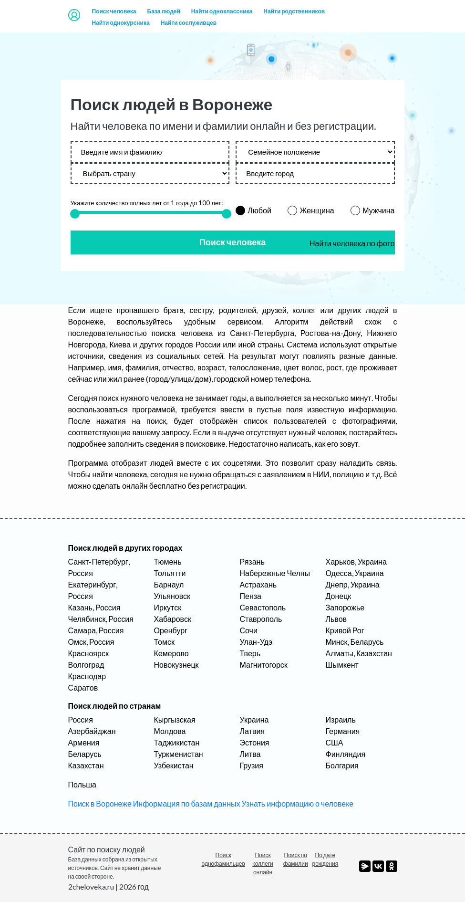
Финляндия (346, 753)
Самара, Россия (96, 630)
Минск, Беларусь (355, 641)
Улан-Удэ (256, 641)
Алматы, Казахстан (359, 653)
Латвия (252, 730)
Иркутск (168, 607)
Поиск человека (114, 11)
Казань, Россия (94, 607)
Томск (164, 641)
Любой (259, 210)
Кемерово (171, 653)
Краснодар (87, 676)
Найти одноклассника (221, 11)
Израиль (341, 719)
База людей (163, 11)
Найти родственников (294, 11)
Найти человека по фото (352, 243)
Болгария (342, 765)
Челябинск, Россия (101, 618)
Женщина (317, 210)
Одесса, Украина (355, 572)
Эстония (254, 742)
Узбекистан (174, 765)
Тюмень (168, 561)
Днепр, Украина (353, 584)
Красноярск (88, 653)
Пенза (250, 595)
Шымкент (342, 664)
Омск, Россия (91, 641)
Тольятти (170, 572)
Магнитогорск (264, 664)
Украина (254, 719)
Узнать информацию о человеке (298, 803)
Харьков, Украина (356, 561)
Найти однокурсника (121, 22)
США (334, 742)
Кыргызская (175, 719)
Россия (80, 719)
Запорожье (345, 607)
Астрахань (258, 584)
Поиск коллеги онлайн (262, 863)
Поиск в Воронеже (100, 803)
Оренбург (170, 630)
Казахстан (86, 765)
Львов (336, 618)
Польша (82, 784)
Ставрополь (261, 618)
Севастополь (263, 607)
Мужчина (378, 210)
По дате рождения (325, 859)
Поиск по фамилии (295, 859)
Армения (84, 742)
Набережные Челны (275, 572)
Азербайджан (92, 730)
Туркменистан (178, 753)
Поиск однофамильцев (223, 859)
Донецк (338, 595)
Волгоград (86, 664)
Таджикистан (177, 742)
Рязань (252, 561)
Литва (250, 753)
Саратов (83, 687)
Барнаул (169, 584)
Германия (343, 730)
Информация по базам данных (186, 803)
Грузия (251, 765)
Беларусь (85, 753)
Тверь (250, 653)
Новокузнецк (176, 664)
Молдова (170, 730)
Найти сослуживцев (189, 22)
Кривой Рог (345, 630)
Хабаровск (172, 618)
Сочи (249, 630)
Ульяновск (172, 595)
